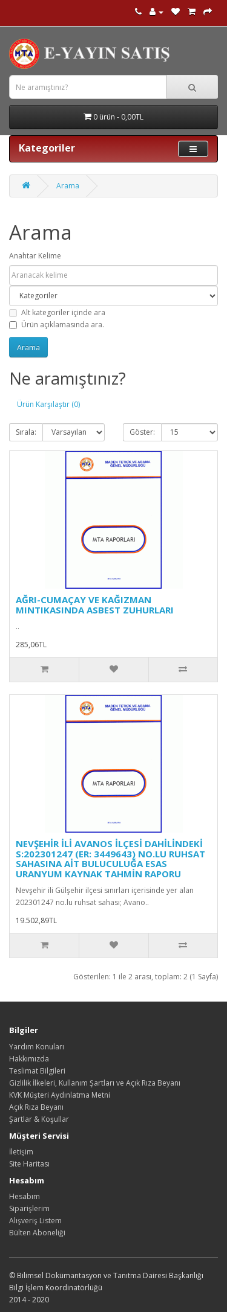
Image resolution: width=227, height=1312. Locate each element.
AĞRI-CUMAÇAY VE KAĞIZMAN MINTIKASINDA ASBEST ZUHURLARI (95, 605)
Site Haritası (29, 1164)
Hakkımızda (29, 1059)
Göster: (142, 432)
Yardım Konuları (36, 1047)
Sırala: (26, 432)
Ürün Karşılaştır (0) (48, 404)
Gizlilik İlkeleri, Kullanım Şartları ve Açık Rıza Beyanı (94, 1083)
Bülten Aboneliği (37, 1232)
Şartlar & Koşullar (39, 1119)
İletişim (21, 1152)
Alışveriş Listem (35, 1220)
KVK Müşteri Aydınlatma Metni (59, 1095)
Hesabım (24, 1196)
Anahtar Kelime (35, 256)
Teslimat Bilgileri (37, 1071)
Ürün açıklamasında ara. (56, 324)
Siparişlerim (29, 1208)
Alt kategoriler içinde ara (57, 312)
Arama (67, 186)
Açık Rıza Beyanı (36, 1107)
